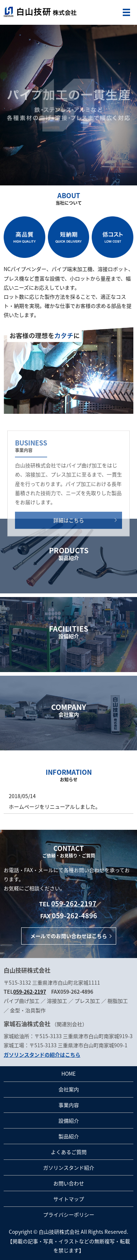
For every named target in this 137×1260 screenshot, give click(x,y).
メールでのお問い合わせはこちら (68, 935)
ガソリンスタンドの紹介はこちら (42, 1054)
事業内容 (68, 1104)
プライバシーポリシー (68, 1214)
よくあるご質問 (69, 1151)
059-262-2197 (73, 903)
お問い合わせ (68, 1183)
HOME (68, 1073)
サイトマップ (68, 1198)
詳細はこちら (68, 543)
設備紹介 (68, 1120)
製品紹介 (68, 1136)
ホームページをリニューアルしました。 (54, 806)
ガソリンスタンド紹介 (68, 1167)
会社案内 (68, 1089)
